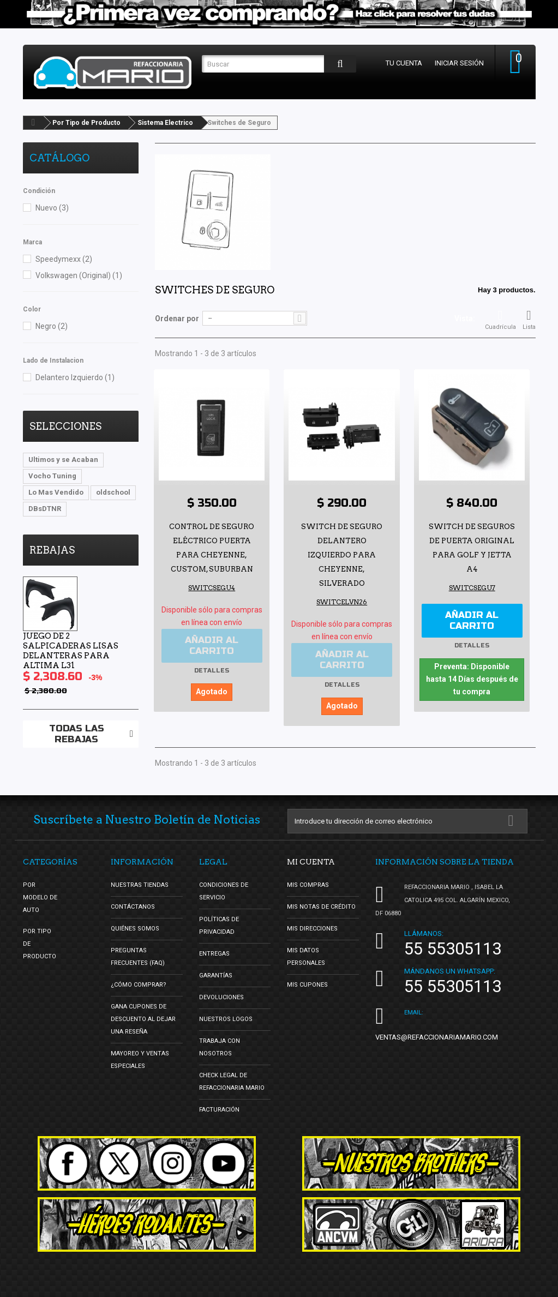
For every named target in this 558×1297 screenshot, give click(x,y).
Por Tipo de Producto (86, 123)
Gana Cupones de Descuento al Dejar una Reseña (143, 1017)
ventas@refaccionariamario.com (436, 1035)
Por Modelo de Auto (40, 896)
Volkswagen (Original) (78, 275)
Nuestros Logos (226, 1017)
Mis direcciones (312, 926)
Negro (51, 326)
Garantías (215, 973)
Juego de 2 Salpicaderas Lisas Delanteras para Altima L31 (70, 650)
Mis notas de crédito (321, 905)
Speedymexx (63, 259)
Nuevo (52, 207)
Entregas (214, 952)
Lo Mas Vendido (55, 492)
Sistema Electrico (165, 123)
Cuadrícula (500, 320)
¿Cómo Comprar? (138, 983)
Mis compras (308, 883)
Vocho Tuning (52, 476)
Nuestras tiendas (140, 883)
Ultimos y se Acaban (63, 459)
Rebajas (52, 550)
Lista (529, 320)
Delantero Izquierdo (75, 377)
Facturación (219, 1108)
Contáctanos (133, 905)
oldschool (113, 492)
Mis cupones (307, 983)
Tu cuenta (400, 63)
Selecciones (65, 426)
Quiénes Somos (135, 926)
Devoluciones (221, 995)
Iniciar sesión (456, 63)
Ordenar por (177, 318)
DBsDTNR (44, 509)
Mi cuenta (311, 860)
